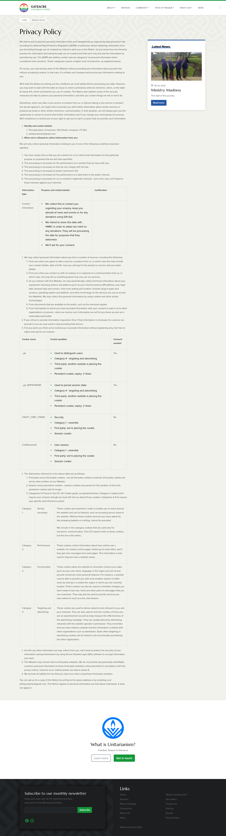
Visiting (169, 808)
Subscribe (85, 810)
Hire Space (171, 799)
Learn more (101, 758)
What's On (125, 813)
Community (126, 808)
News (201, 7)
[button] (220, 7)
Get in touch (124, 758)
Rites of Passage (128, 803)
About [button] (110, 7)
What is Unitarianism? (176, 794)
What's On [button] (185, 7)
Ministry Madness (166, 90)
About (123, 794)
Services (125, 7)
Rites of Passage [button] (164, 7)
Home (24, 20)
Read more (158, 102)
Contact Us (171, 803)
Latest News (161, 46)
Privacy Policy (173, 817)
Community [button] (142, 7)
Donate (169, 813)
